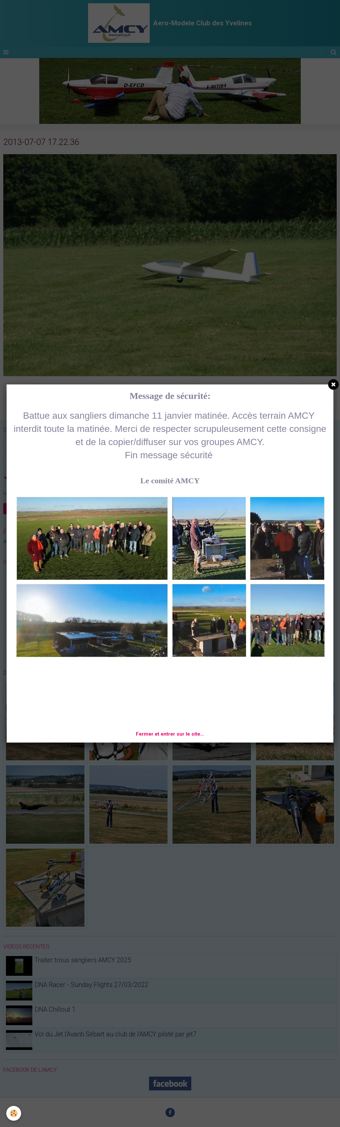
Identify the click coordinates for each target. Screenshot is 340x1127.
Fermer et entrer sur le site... (170, 734)
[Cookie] (14, 1113)
